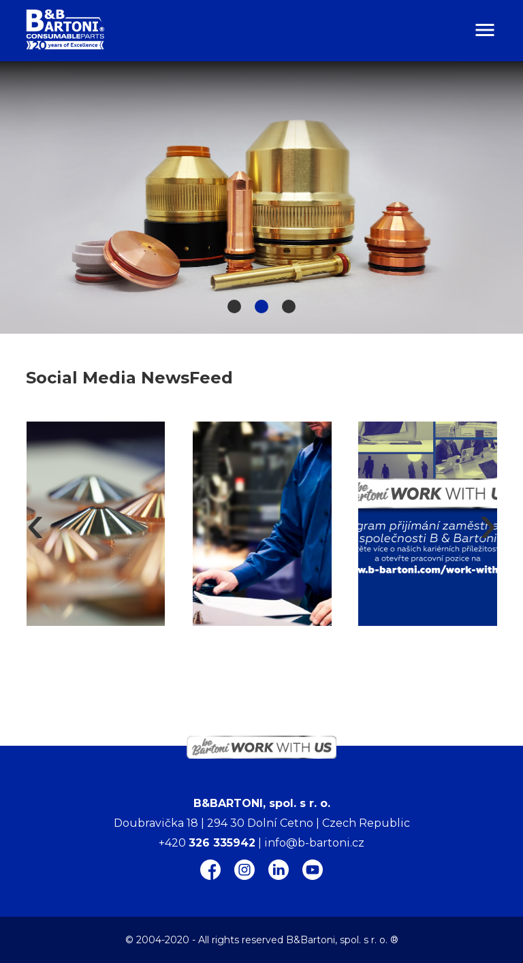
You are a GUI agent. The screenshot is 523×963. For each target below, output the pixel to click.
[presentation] (35, 523)
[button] (234, 306)
